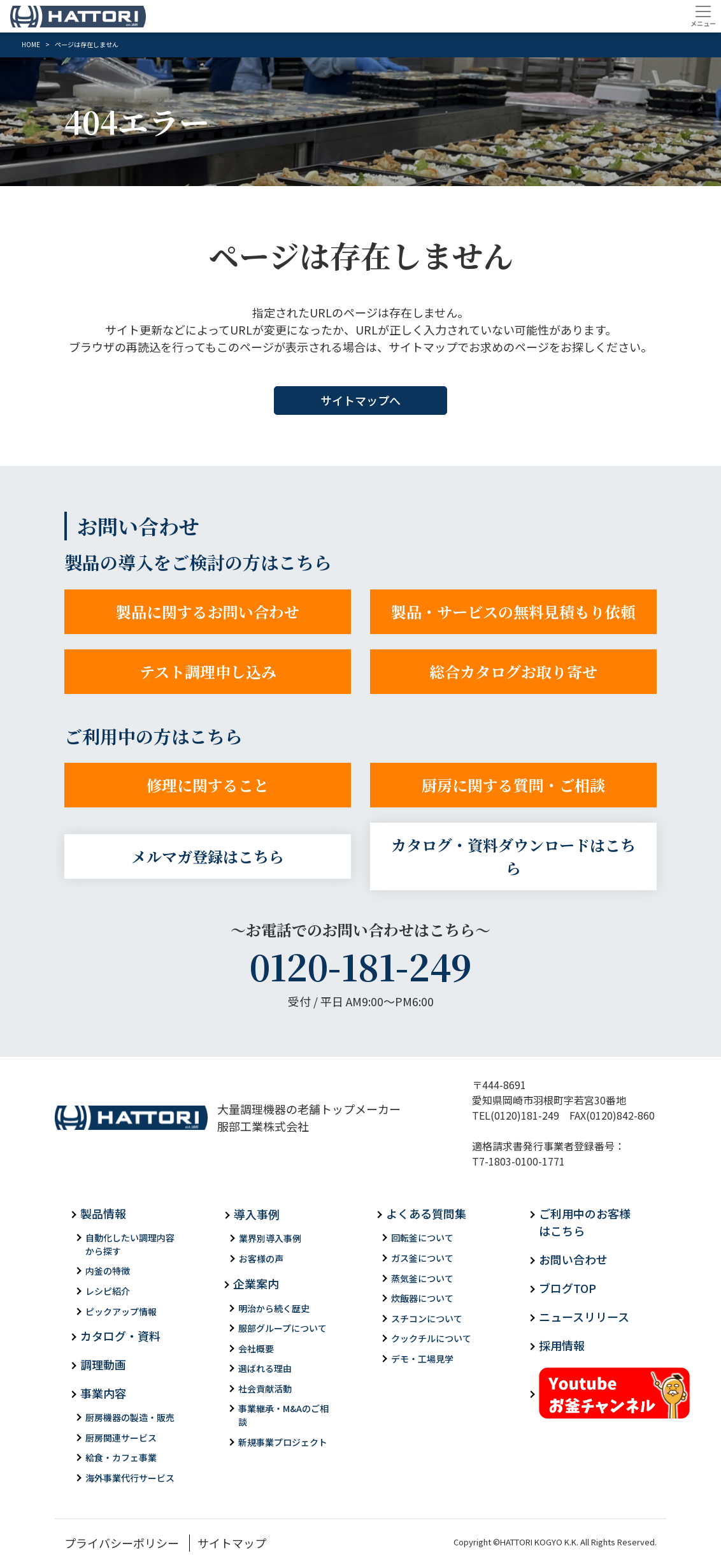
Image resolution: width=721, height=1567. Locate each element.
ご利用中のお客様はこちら (585, 1222)
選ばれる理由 (265, 1368)
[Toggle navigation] (703, 16)
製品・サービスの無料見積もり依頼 (513, 611)
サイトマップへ (360, 400)
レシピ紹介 (107, 1291)
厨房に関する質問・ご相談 (513, 785)
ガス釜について (422, 1258)
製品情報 (103, 1213)
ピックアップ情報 (121, 1311)
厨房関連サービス (121, 1437)
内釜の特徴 (107, 1270)
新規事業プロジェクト (282, 1442)
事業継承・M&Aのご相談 (283, 1415)
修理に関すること (207, 785)
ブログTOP (567, 1288)
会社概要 (256, 1348)
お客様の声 (261, 1258)
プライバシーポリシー (121, 1543)
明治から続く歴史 (274, 1308)
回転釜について (422, 1237)
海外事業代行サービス (130, 1477)
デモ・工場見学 (422, 1358)
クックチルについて (431, 1338)
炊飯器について (422, 1298)
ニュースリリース (584, 1316)
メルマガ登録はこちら (207, 856)
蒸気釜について (422, 1278)
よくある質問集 (426, 1213)
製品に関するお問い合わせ (207, 611)
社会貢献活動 (265, 1388)
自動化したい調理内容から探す (130, 1244)
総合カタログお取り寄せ (513, 671)
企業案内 (256, 1283)
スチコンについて (426, 1318)
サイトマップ (231, 1543)
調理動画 (103, 1364)
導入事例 (257, 1214)
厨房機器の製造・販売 (130, 1417)
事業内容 (103, 1393)
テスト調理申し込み (207, 671)
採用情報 (562, 1345)
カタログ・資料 (120, 1335)
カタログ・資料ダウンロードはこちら (513, 856)
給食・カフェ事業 (121, 1457)
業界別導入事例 (270, 1238)
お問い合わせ (573, 1259)
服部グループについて (282, 1328)
